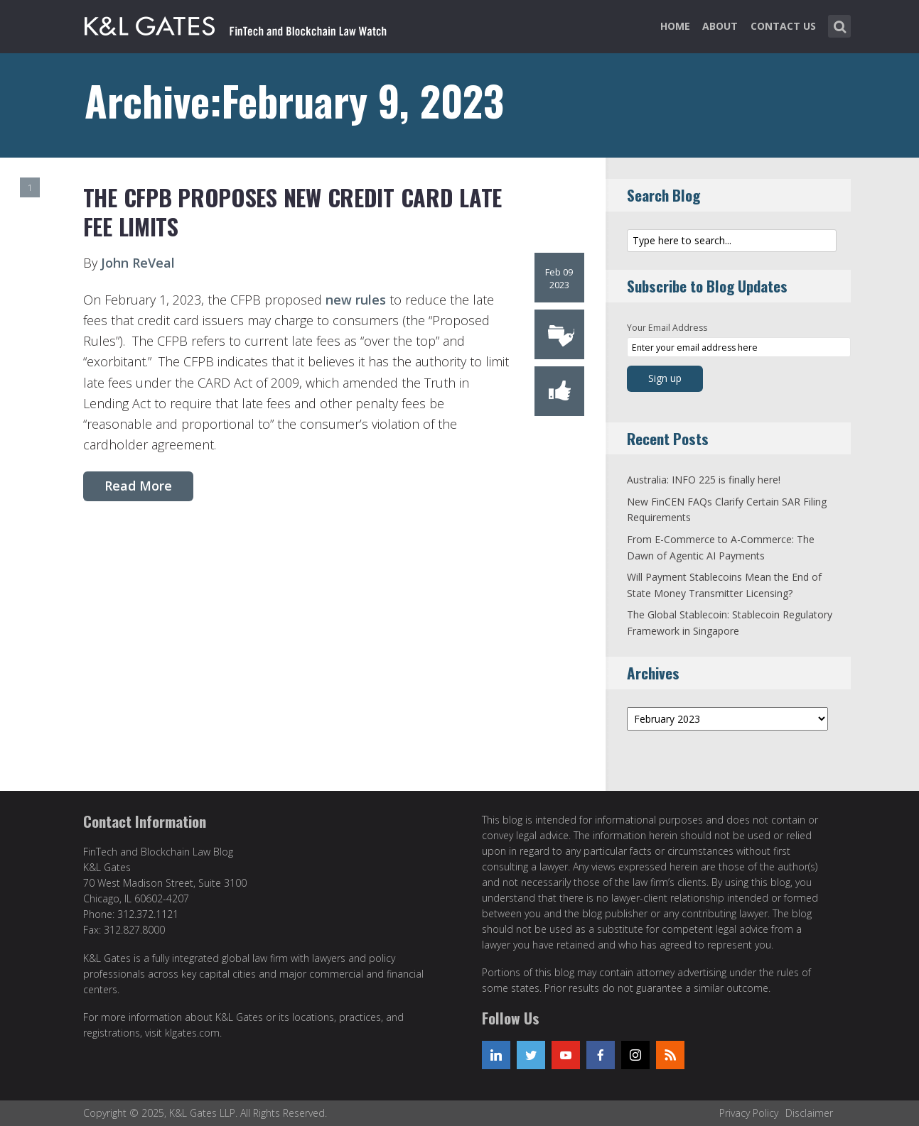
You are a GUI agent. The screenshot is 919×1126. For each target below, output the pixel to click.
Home (675, 26)
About (720, 26)
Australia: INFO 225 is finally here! (703, 479)
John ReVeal (136, 262)
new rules (356, 299)
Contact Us (783, 26)
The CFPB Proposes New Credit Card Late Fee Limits (293, 212)
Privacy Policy (748, 1113)
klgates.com (192, 1032)
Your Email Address (667, 328)
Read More (138, 485)
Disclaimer (809, 1113)
